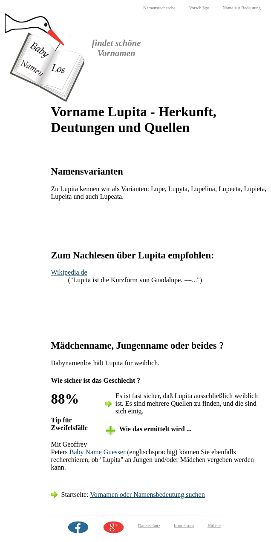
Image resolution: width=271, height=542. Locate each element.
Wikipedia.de (69, 272)
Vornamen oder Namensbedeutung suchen (147, 494)
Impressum (184, 525)
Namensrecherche (159, 8)
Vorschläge (199, 8)
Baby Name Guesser (97, 452)
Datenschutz (149, 525)
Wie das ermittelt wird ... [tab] (155, 429)
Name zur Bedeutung (241, 8)
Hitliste (214, 525)
